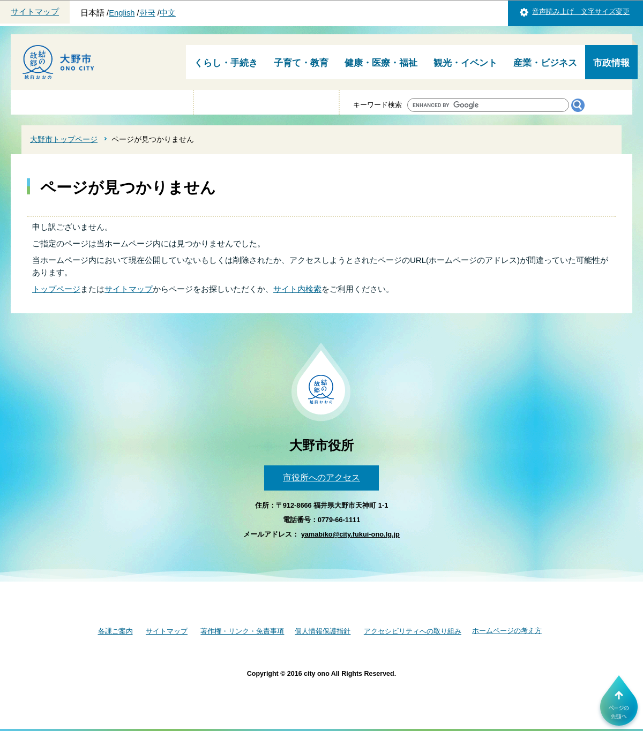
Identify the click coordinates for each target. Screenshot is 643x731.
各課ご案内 (115, 631)
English (121, 13)
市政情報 (611, 63)
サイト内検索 (297, 288)
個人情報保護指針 (322, 631)
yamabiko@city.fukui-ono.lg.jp (350, 534)
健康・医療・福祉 (381, 63)
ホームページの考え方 (507, 631)
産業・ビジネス (545, 63)
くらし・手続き (226, 63)
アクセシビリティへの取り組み (412, 631)
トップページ (56, 288)
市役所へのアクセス (321, 477)
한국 (147, 13)
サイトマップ (35, 11)
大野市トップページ (64, 139)
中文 (168, 13)
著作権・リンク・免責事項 (242, 631)
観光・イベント (465, 63)
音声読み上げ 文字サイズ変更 (581, 11)
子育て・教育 (301, 63)
